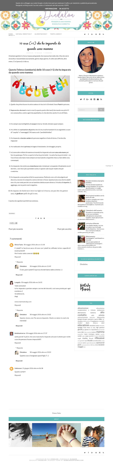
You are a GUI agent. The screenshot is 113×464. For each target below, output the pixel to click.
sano (86, 340)
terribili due (92, 345)
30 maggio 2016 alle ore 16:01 (31, 282)
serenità (95, 340)
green (87, 329)
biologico (80, 319)
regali (79, 338)
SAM (83, 340)
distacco (95, 323)
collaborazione (86, 321)
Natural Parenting (23, 34)
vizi (84, 347)
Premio (96, 336)
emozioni (92, 325)
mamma (12, 213)
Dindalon (23, 266)
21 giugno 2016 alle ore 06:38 (32, 368)
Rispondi (18, 257)
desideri (80, 323)
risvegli (80, 340)
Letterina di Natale (92, 223)
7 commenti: (48, 52)
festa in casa (91, 327)
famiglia (80, 327)
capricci (96, 319)
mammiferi (80, 334)
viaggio (80, 347)
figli (97, 327)
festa (84, 327)
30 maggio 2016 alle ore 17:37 (36, 333)
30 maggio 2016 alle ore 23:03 (40, 352)
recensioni (101, 336)
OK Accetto (64, 9)
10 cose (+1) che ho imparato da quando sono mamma (40, 45)
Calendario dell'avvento (94, 210)
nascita (102, 334)
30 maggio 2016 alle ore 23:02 (40, 314)
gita (83, 329)
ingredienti (95, 329)
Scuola (90, 340)
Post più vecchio (64, 229)
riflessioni (99, 338)
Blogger (73, 459)
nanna (97, 334)
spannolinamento (91, 343)
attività (101, 315)
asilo (92, 315)
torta (96, 345)
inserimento (101, 329)
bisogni (85, 319)
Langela (17, 282)
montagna (91, 334)
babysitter (92, 317)
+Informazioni (51, 9)
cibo (100, 319)
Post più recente (16, 229)
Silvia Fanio (19, 245)
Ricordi (91, 338)
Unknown (18, 368)
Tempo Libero (55, 34)
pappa (87, 336)
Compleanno (95, 321)
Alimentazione (40, 34)
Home (11, 34)
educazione (83, 325)
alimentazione (83, 308)
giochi (80, 329)
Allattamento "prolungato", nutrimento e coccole (95, 238)
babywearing (100, 317)
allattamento (100, 310)
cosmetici (101, 321)
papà (83, 336)
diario (87, 323)
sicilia (99, 340)
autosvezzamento (83, 317)
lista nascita (87, 332)
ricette (85, 338)
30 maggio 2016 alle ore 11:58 (34, 245)
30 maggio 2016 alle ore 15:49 (40, 266)
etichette (101, 325)
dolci (102, 323)
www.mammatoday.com (23, 302)
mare (85, 334)
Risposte (20, 262)
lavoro (79, 332)
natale (80, 336)
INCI (90, 329)
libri (83, 332)
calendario (91, 319)
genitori (101, 327)
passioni (91, 336)
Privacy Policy (56, 413)
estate (97, 325)
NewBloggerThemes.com (74, 460)
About (11, 35)
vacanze (101, 345)
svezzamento (84, 345)
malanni (93, 332)
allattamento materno (87, 312)
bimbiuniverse (20, 333)
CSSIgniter (42, 460)
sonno (84, 343)
